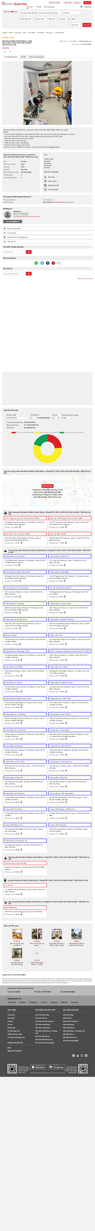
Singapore (54, 1002)
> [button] (88, 93)
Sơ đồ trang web (14, 1031)
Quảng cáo (11, 1028)
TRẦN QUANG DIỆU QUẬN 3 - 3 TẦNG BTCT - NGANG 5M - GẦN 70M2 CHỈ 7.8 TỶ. (36, 965)
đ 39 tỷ (76, 941)
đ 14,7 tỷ (17, 941)
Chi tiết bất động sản (11, 57)
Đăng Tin (87, 2)
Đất (38, 7)
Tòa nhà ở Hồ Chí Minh (42, 992)
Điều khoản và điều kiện (59, 1072)
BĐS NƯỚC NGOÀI (54, 2)
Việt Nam (22, 1002)
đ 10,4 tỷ (57, 941)
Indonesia (74, 1002)
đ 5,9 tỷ (17, 960)
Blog (9, 1048)
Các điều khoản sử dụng (69, 415)
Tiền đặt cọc (35, 415)
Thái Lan (44, 1002)
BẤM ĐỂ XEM (47, 486)
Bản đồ (23, 57)
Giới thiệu (11, 1018)
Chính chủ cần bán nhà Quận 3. (37, 944)
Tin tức (10, 1024)
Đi (28, 252)
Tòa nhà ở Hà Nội (14, 992)
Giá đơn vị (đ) (11, 415)
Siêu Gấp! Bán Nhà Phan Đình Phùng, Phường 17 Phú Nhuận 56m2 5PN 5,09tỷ (17, 965)
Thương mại (49, 7)
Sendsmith (90, 278)
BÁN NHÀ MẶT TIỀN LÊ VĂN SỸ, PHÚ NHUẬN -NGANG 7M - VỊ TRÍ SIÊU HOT (76, 946)
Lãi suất (54, 415)
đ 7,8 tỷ (37, 960)
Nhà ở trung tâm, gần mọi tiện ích (17, 944)
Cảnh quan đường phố (36, 57)
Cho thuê (42, 1015)
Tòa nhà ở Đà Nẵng (68, 992)
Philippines (33, 1002)
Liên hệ (10, 1021)
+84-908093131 (13, 221)
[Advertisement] (41, 297)
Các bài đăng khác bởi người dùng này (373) (26, 216)
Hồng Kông (12, 1002)
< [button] (7, 93)
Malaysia (64, 1002)
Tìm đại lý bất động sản (16, 1037)
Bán (68, 1015)
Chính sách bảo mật (15, 1034)
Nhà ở (30, 7)
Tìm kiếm (87, 25)
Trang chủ (11, 1015)
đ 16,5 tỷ (37, 941)
